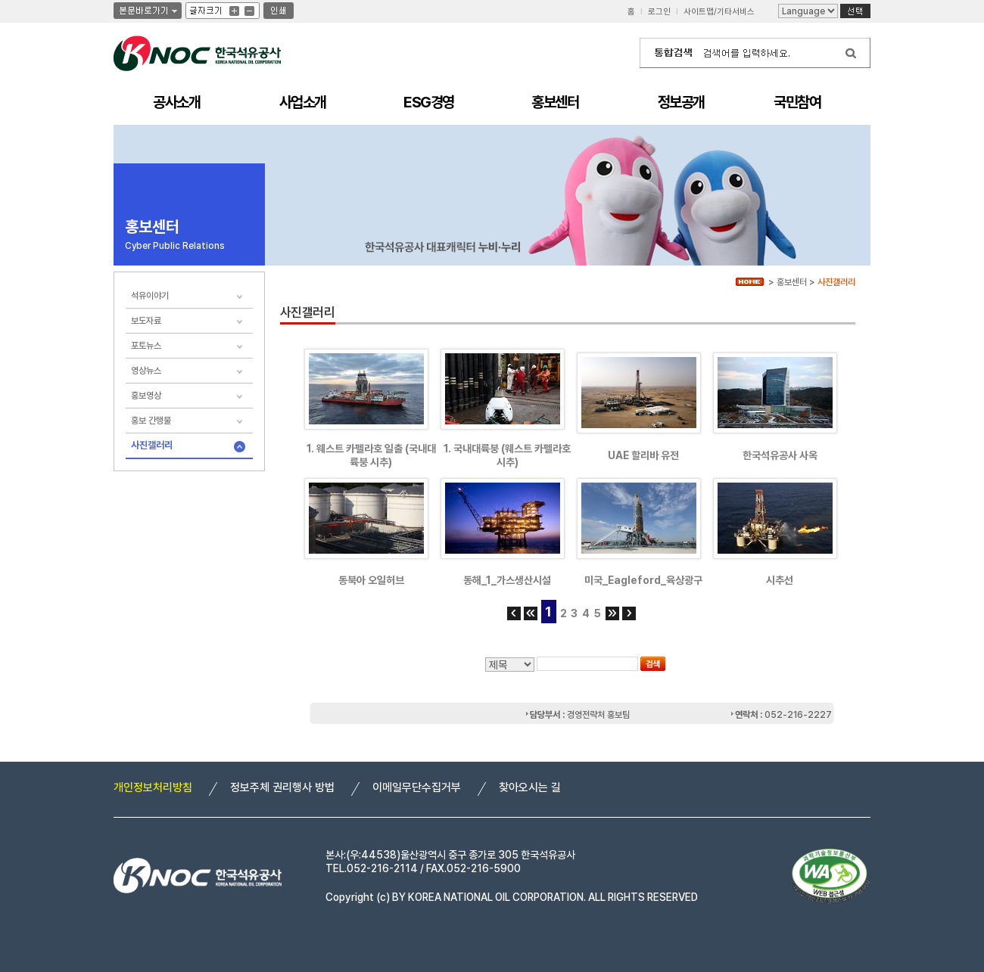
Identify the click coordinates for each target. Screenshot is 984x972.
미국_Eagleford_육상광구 (643, 580)
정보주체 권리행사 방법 (282, 787)
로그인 (659, 12)
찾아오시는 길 (530, 787)
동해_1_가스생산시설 (507, 580)
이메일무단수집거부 (416, 787)
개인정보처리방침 (153, 787)
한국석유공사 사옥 (780, 455)
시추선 (779, 580)
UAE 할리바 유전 (643, 455)
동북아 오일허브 (371, 580)
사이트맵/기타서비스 (719, 12)
